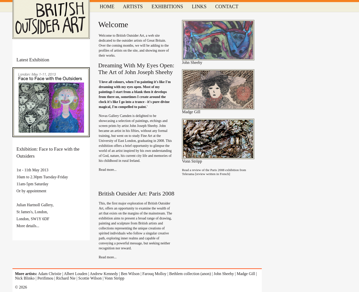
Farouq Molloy (154, 274)
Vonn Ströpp (192, 161)
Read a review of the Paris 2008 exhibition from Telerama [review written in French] (214, 172)
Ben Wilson (130, 274)
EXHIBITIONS (167, 6)
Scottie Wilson (90, 278)
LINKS (199, 6)
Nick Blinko (25, 278)
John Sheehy (192, 62)
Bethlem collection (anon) (190, 274)
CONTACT (226, 6)
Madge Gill (191, 112)
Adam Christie (49, 274)
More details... (27, 226)
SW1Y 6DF (40, 219)
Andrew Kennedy (104, 274)
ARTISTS (133, 6)
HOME (107, 6)
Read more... (108, 170)
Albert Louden (75, 274)
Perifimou (45, 278)
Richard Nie (66, 278)
